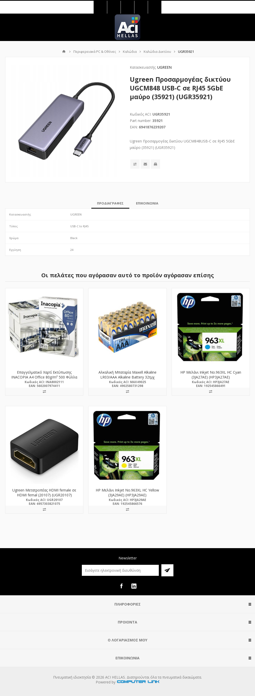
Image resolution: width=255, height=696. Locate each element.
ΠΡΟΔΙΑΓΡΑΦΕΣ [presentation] (110, 203)
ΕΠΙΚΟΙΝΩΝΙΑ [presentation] (147, 203)
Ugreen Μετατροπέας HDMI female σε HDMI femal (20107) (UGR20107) (44, 492)
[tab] (110, 203)
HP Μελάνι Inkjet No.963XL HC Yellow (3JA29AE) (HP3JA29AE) (127, 492)
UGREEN (164, 67)
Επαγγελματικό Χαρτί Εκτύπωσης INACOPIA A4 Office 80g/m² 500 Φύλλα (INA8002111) (44, 377)
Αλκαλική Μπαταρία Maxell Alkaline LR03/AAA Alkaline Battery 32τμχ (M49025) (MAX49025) (127, 377)
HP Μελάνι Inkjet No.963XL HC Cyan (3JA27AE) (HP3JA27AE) (210, 375)
